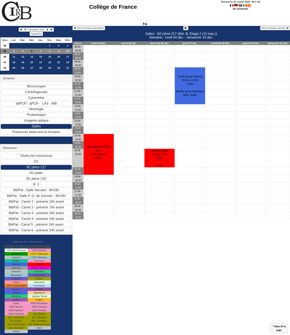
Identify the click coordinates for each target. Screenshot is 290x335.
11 (13, 56)
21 (40, 62)
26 (22, 67)
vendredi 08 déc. (220, 43)
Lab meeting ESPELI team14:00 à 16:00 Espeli (99, 152)
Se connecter (240, 8)
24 (67, 62)
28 (40, 67)
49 (5, 51)
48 (5, 45)
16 (58, 56)
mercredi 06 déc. (159, 43)
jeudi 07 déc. (190, 43)
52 (5, 67)
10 (67, 51)
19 (22, 62)
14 (40, 56)
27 (31, 67)
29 (49, 67)
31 (67, 67)
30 (58, 67)
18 (13, 62)
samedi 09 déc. (251, 43)
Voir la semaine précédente (89, 28)
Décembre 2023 (36, 29)
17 (67, 56)
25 (13, 67)
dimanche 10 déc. (278, 43)
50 (5, 56)
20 (31, 62)
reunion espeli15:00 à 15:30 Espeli (159, 158)
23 (58, 62)
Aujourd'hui (36, 34)
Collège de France (113, 7)
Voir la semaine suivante (275, 28)
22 (49, 62)
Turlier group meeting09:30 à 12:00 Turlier (190, 85)
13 (31, 56)
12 (22, 56)
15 (49, 56)
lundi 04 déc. (98, 43)
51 (5, 62)
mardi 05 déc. (129, 43)
